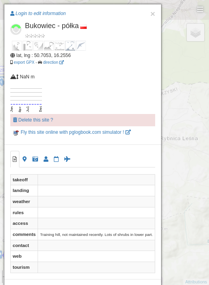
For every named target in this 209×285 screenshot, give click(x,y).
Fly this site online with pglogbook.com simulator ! (72, 132)
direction (53, 62)
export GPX (24, 62)
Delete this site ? (33, 120)
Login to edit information (38, 13)
